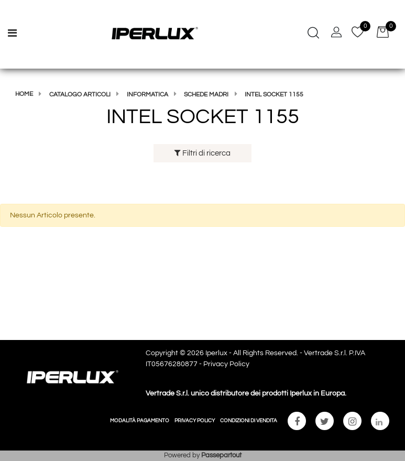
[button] (313, 34)
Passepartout (221, 455)
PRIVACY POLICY (194, 420)
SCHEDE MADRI (206, 94)
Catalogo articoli (80, 94)
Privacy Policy (226, 364)
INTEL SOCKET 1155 (274, 94)
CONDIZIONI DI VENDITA (248, 420)
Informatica (147, 94)
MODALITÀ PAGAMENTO (139, 420)
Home (24, 94)
